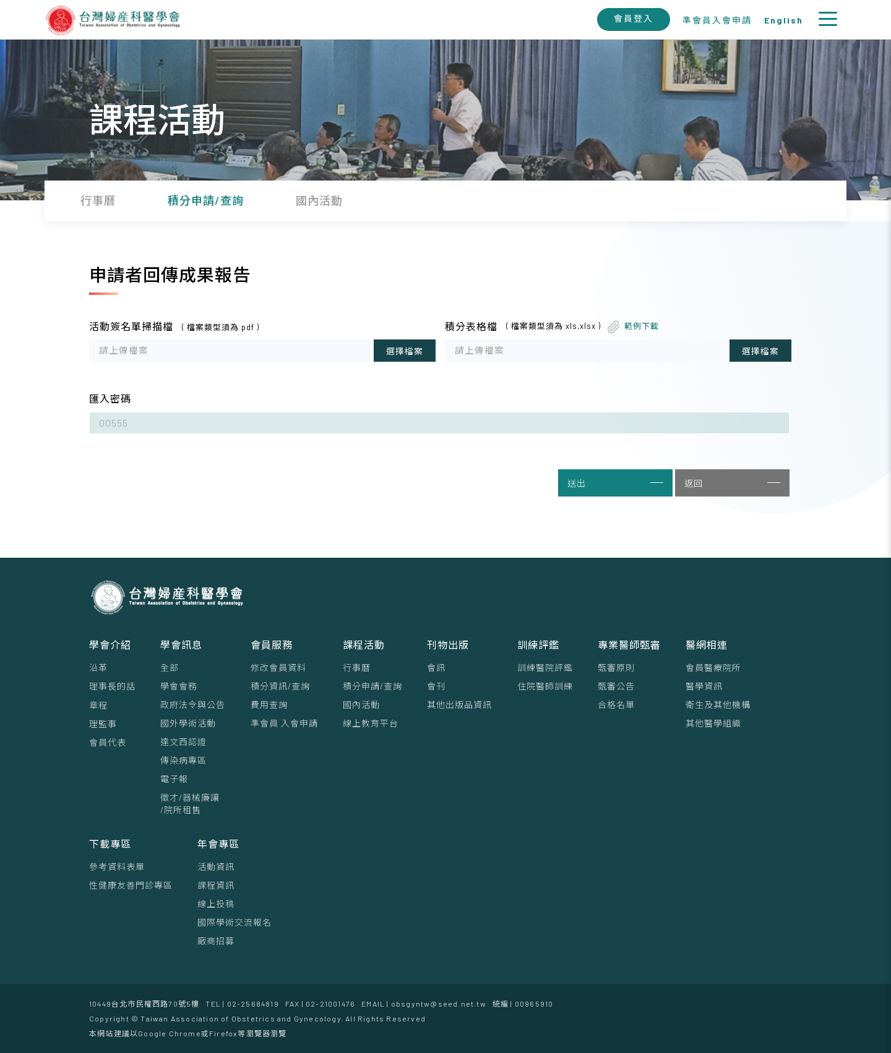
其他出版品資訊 (459, 704)
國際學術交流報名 (234, 922)
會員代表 (107, 742)
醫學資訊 (704, 686)
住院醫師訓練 (545, 686)
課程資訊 (216, 885)
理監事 (103, 723)
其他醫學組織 (713, 723)
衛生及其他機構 (718, 704)
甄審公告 (616, 686)
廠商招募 (216, 941)
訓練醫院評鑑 (545, 667)
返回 (732, 483)
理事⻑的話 (112, 686)
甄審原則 (616, 667)
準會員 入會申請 (284, 723)
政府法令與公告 (192, 704)
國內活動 (361, 704)
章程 (98, 705)
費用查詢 (269, 704)
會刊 (436, 686)
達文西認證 (183, 741)
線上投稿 (216, 903)
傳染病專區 (183, 760)
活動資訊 (216, 866)
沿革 (98, 667)
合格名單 (616, 704)
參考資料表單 (117, 866)
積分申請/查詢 (372, 686)
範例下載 (641, 326)
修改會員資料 (278, 667)
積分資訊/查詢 (280, 686)
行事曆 (357, 667)
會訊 (436, 667)
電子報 (174, 779)
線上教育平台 (370, 723)
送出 (615, 483)
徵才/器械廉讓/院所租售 (190, 803)
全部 (169, 667)
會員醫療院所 (713, 667)
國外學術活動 (188, 723)
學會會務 (178, 686)
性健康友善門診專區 (131, 885)
